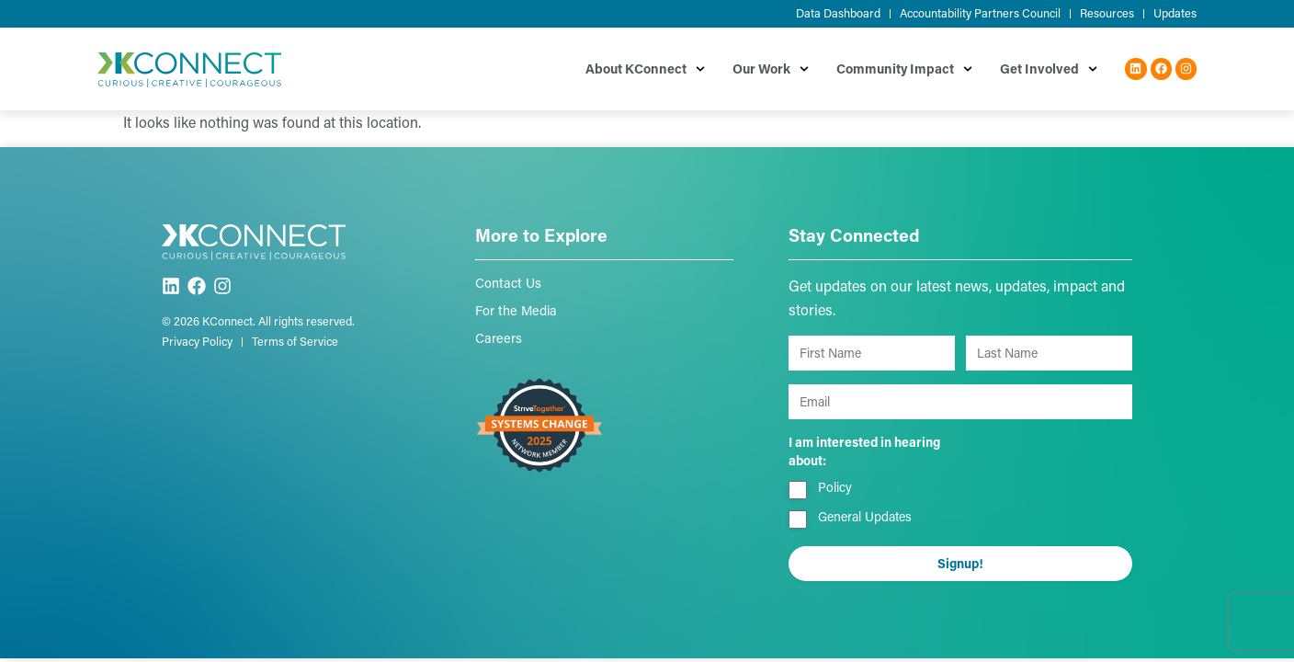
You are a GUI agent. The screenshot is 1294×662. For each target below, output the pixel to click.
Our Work (770, 69)
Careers (498, 338)
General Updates (865, 516)
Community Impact (904, 69)
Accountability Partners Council (980, 13)
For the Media (516, 310)
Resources (1107, 13)
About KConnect (645, 69)
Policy (835, 487)
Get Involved (1048, 69)
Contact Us (508, 282)
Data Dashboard (838, 13)
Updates (1175, 13)
